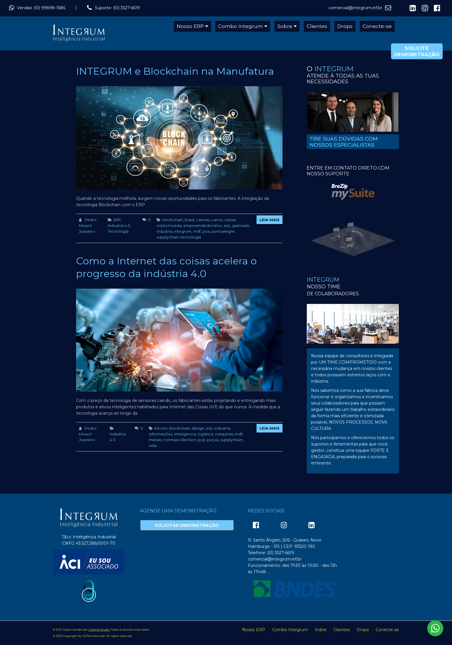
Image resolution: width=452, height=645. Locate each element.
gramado (240, 225)
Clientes (317, 26)
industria (164, 231)
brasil (189, 219)
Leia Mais (269, 219)
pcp (201, 439)
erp (227, 225)
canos (217, 219)
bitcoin (161, 428)
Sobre (284, 26)
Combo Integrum (240, 26)
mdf (197, 231)
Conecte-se (377, 26)
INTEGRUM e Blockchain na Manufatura (175, 71)
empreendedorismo (202, 225)
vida (153, 445)
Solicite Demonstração (416, 51)
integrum (182, 231)
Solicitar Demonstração (187, 525)
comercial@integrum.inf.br (355, 7)
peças (213, 439)
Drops (345, 26)
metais (155, 439)
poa (206, 231)
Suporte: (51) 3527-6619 (117, 7)
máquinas (224, 434)
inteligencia (185, 434)
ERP (117, 219)
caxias (230, 219)
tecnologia (190, 237)
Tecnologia (118, 231)
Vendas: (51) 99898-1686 (41, 7)
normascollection (179, 439)
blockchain (172, 219)
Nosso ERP (190, 26)
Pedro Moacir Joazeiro (88, 225)
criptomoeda (169, 225)
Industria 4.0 (119, 225)
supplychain (168, 237)
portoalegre (223, 231)
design (198, 428)
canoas (203, 219)
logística (205, 434)
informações (160, 434)
